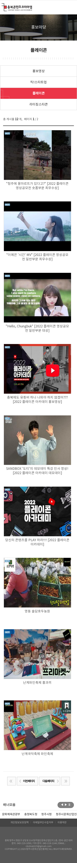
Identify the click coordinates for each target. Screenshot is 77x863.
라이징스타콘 (38, 104)
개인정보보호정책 (19, 822)
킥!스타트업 (38, 82)
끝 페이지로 (65, 781)
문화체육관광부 (11, 814)
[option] (30, 814)
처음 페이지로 (11, 781)
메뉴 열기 (71, 7)
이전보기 (62, 805)
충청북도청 (30, 814)
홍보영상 (38, 71)
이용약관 (62, 822)
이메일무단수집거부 (43, 822)
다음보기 (65, 805)
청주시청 (46, 814)
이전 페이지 (26, 781)
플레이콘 (38, 93)
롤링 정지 (69, 805)
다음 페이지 (51, 781)
